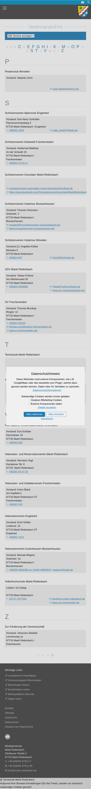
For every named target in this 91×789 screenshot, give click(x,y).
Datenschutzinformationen (47, 390)
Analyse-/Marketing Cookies (46, 400)
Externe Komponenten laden (46, 403)
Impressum (47, 418)
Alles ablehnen (34, 414)
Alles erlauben (56, 414)
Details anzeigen (47, 407)
